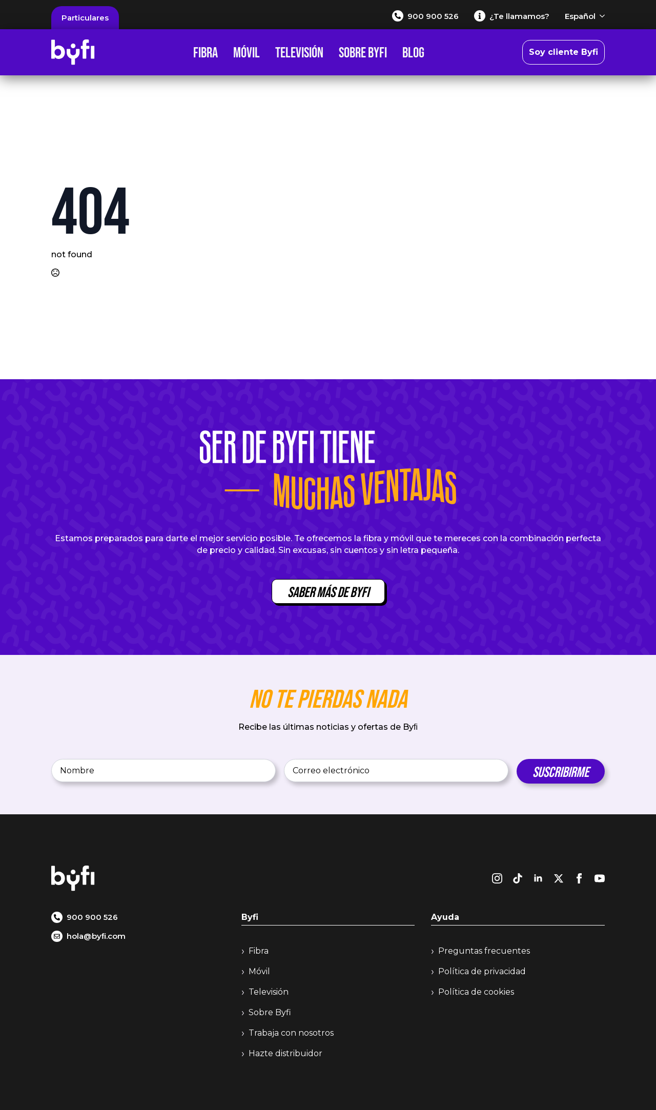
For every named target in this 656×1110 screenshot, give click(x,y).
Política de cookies (476, 992)
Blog (413, 52)
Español (580, 16)
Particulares (85, 18)
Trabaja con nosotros (291, 1033)
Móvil (246, 52)
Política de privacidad (482, 971)
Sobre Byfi (363, 52)
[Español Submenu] (600, 16)
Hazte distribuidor (285, 1053)
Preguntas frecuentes (484, 951)
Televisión (299, 52)
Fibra (205, 52)
